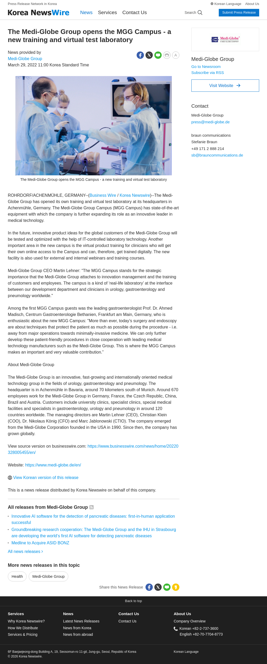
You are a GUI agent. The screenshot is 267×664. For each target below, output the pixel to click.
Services (107, 12)
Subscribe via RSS (207, 72)
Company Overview (189, 621)
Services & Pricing (22, 634)
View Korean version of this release (43, 477)
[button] (140, 55)
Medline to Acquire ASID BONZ (40, 543)
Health (17, 576)
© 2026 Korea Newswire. (25, 656)
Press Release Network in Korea (32, 4)
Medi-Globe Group (25, 58)
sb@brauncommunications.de (217, 155)
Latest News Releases (81, 621)
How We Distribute (23, 628)
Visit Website (224, 85)
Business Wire (102, 195)
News (86, 12)
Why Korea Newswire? (26, 621)
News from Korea (77, 628)
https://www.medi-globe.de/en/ (53, 465)
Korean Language (227, 4)
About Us (252, 4)
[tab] (35, 614)
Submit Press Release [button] (239, 12)
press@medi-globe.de (210, 122)
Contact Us (134, 12)
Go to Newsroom (206, 66)
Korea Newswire (135, 195)
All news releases (25, 551)
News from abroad (78, 634)
